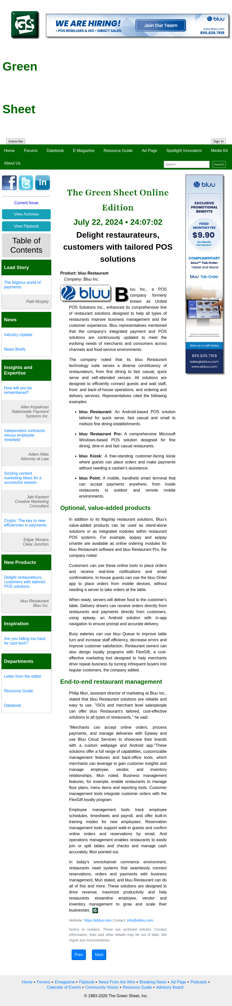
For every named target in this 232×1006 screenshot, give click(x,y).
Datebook (55, 150)
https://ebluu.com (98, 920)
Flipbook (86, 982)
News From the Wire (117, 982)
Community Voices (102, 987)
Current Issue (26, 203)
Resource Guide (118, 150)
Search (219, 164)
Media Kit (219, 150)
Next (99, 954)
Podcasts (199, 982)
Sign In (218, 141)
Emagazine (65, 982)
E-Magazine (83, 150)
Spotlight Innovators (184, 150)
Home (9, 150)
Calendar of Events (64, 987)
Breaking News (153, 982)
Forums (30, 150)
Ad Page (149, 150)
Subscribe (15, 141)
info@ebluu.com (140, 920)
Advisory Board (170, 987)
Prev (79, 954)
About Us (12, 163)
